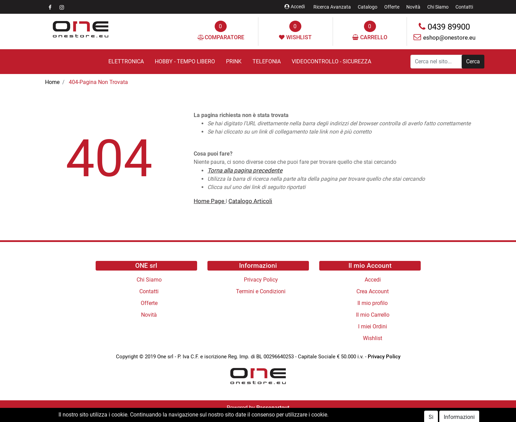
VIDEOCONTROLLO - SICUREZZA (331, 61)
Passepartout (272, 407)
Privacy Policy (261, 279)
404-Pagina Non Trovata (98, 82)
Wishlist (372, 338)
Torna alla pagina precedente (244, 170)
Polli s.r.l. (274, 416)
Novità (413, 7)
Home (52, 82)
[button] (473, 61)
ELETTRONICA (126, 61)
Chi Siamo (438, 7)
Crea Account (372, 291)
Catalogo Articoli (250, 201)
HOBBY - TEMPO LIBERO (185, 61)
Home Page (210, 201)
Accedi (294, 6)
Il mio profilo (372, 303)
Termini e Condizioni (261, 291)
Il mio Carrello (372, 315)
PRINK (233, 61)
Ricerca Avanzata (332, 7)
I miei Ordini (372, 326)
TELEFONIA (266, 61)
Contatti (464, 7)
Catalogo (367, 7)
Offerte (391, 7)
